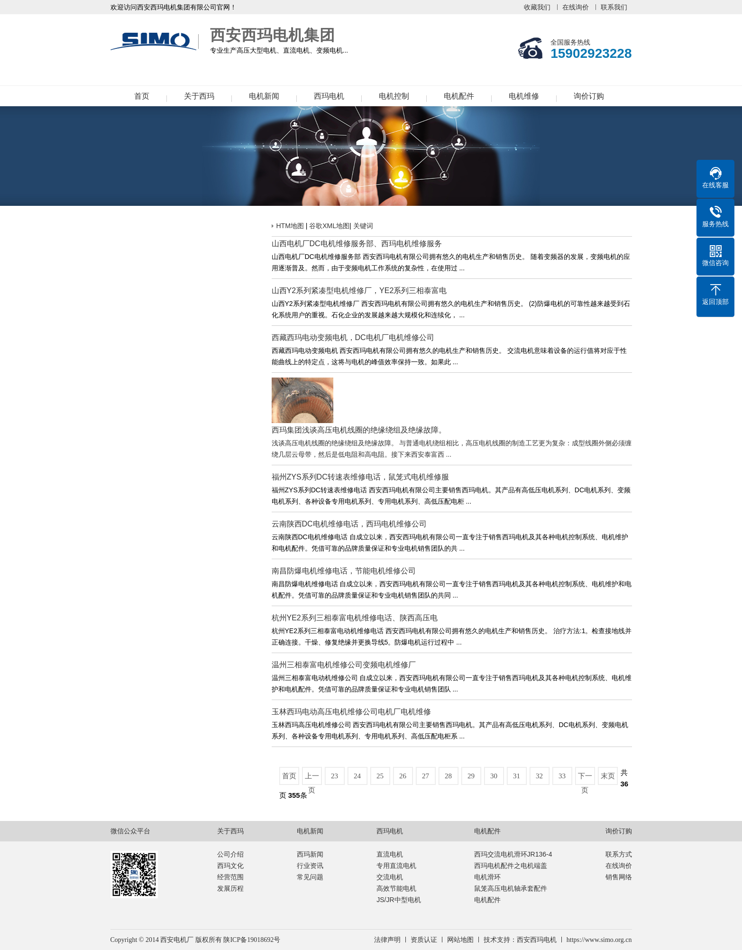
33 (562, 776)
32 (539, 776)
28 (448, 776)
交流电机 (389, 877)
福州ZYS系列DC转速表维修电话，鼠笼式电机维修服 (360, 477)
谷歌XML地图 (329, 226)
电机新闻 (264, 96)
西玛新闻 (310, 854)
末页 (608, 776)
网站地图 (460, 939)
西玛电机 (329, 96)
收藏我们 (537, 7)
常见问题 (310, 877)
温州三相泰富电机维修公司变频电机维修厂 (344, 665)
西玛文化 (230, 865)
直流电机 (389, 854)
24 (357, 776)
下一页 (585, 778)
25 (380, 776)
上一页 (312, 778)
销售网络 (618, 877)
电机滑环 (487, 877)
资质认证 (424, 939)
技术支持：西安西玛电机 (520, 939)
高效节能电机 (396, 888)
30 (493, 776)
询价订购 (589, 96)
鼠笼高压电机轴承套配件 (510, 888)
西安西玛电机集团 (155, 42)
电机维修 (524, 96)
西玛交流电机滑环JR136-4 (513, 854)
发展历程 (230, 888)
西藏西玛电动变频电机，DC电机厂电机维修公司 (353, 337)
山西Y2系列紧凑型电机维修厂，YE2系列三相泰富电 (359, 290)
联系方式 (618, 854)
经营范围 (230, 877)
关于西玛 (199, 96)
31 (516, 776)
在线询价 (575, 7)
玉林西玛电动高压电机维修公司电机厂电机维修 (351, 712)
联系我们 (614, 7)
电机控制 (394, 96)
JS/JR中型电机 (398, 900)
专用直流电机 (396, 865)
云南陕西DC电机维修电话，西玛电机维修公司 (349, 524)
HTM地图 (290, 226)
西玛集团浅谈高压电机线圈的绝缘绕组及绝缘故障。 (359, 430)
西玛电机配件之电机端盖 (510, 865)
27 (425, 776)
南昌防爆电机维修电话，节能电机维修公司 (344, 571)
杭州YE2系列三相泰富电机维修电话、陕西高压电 (355, 618)
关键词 (363, 226)
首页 (141, 96)
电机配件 (459, 96)
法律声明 (387, 939)
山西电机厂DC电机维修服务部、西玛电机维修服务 (357, 244)
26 (402, 776)
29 (471, 776)
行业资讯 (310, 865)
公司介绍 (230, 854)
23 (334, 776)
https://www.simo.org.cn (599, 939)
